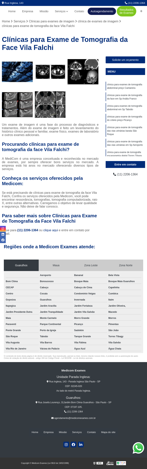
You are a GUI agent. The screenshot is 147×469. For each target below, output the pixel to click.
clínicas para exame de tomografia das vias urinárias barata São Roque (124, 131)
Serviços (60, 11)
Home (12, 11)
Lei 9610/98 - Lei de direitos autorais (76, 358)
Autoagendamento (102, 11)
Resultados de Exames (126, 11)
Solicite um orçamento (125, 59)
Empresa (27, 11)
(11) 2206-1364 (135, 3)
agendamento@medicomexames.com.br (73, 418)
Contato (79, 11)
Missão (44, 11)
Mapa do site (108, 432)
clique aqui (50, 230)
